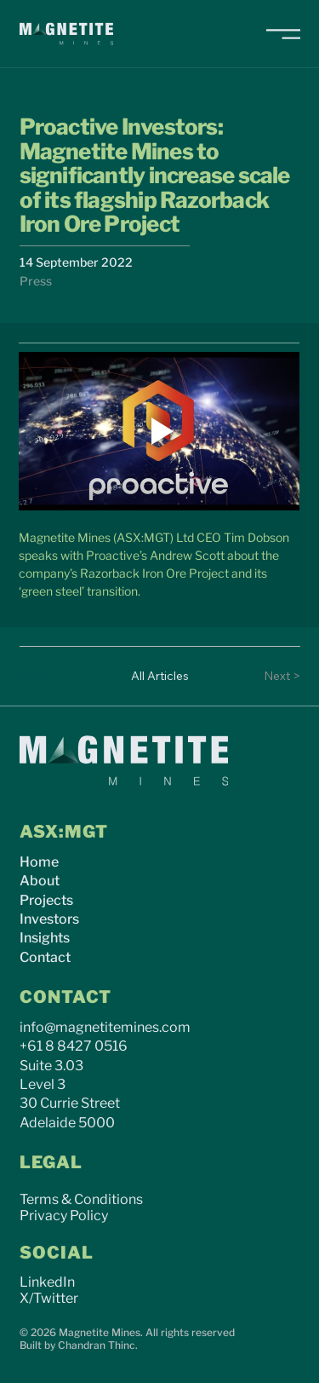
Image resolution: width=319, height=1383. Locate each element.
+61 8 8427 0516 (74, 1046)
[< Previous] (54, 676)
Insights (45, 938)
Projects (46, 900)
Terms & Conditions (81, 1199)
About (40, 881)
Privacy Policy (64, 1215)
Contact (45, 957)
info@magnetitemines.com (105, 1027)
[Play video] (159, 431)
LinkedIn (47, 1282)
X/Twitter (49, 1298)
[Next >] (266, 676)
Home (39, 862)
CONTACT (65, 997)
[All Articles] (160, 676)
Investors (49, 919)
